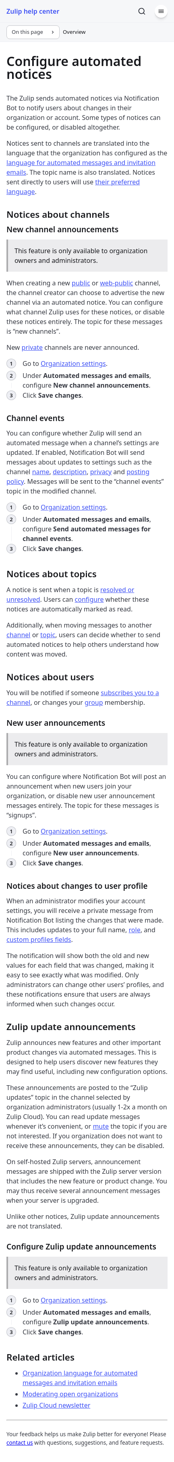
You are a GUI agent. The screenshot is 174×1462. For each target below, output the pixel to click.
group (94, 702)
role (135, 929)
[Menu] (161, 11)
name (41, 471)
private (32, 347)
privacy (101, 471)
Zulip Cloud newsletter (56, 1405)
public (81, 283)
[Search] (141, 11)
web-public (116, 283)
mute (101, 1126)
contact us (19, 1442)
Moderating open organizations (70, 1394)
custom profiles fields (38, 939)
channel (18, 634)
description (70, 471)
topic (47, 634)
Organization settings (73, 363)
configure (89, 599)
